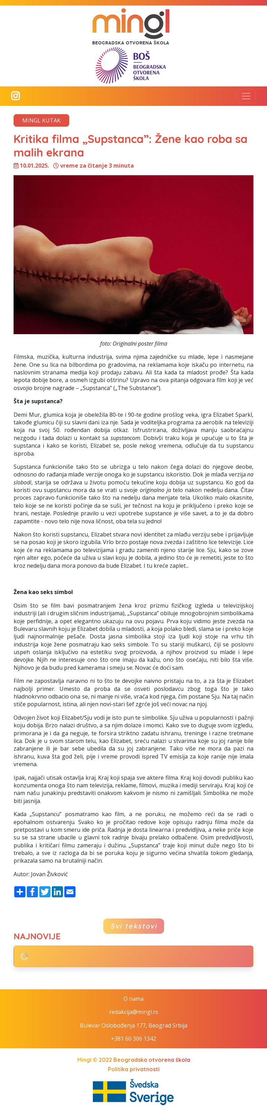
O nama (133, 998)
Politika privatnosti (134, 1069)
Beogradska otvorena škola (151, 1059)
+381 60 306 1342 (133, 1038)
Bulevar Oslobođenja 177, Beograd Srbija (133, 1025)
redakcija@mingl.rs (133, 1012)
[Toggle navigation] (246, 96)
